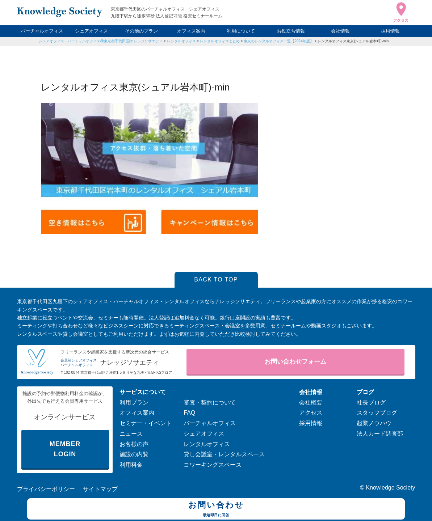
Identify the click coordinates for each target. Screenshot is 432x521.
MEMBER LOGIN (65, 449)
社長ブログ (371, 402)
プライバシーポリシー (46, 489)
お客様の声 (133, 444)
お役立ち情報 (291, 31)
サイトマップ (100, 489)
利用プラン (133, 402)
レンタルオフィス (181, 41)
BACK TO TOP (216, 279)
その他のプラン (141, 31)
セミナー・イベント (145, 423)
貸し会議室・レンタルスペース (224, 454)
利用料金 (131, 465)
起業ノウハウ (374, 423)
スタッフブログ (377, 413)
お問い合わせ (216, 509)
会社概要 (310, 402)
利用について (241, 31)
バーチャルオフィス (42, 31)
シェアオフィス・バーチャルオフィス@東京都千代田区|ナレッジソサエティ (101, 41)
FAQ (189, 413)
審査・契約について (210, 402)
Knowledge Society (390, 487)
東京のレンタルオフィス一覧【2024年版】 (278, 41)
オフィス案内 (191, 31)
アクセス (310, 413)
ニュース (131, 434)
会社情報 (340, 31)
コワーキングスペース (213, 465)
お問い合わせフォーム (295, 361)
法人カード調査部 (380, 434)
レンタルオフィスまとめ (220, 41)
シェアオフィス (91, 31)
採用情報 (390, 31)
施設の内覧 (133, 454)
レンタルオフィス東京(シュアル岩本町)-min (353, 41)
